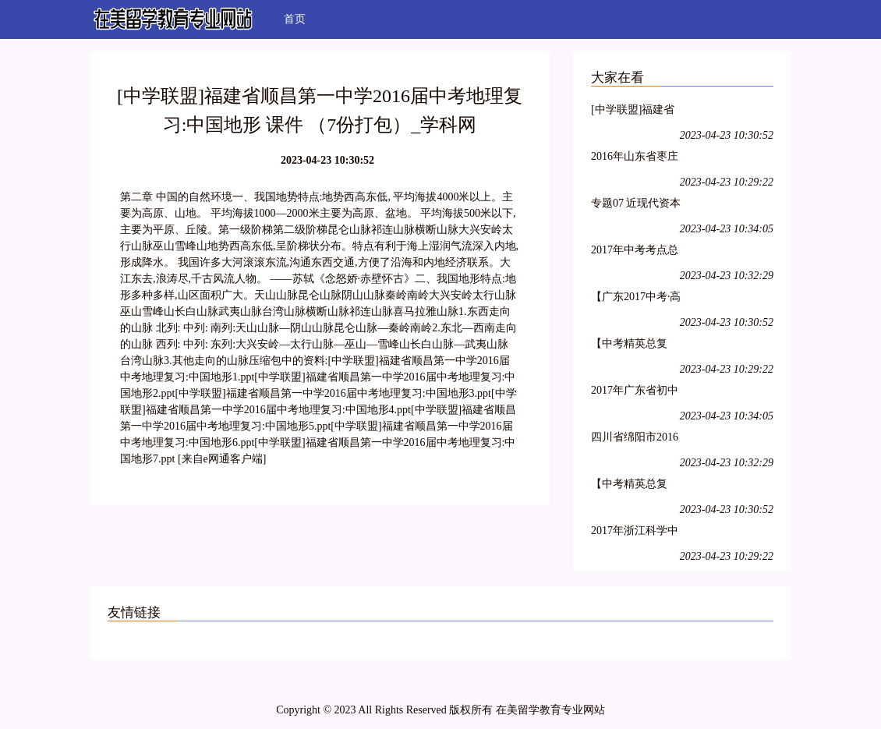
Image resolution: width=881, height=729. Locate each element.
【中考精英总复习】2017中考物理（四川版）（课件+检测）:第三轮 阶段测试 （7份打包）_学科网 (635, 486)
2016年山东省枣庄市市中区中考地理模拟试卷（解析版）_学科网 (634, 158)
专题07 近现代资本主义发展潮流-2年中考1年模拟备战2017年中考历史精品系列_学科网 (636, 205)
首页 (295, 19)
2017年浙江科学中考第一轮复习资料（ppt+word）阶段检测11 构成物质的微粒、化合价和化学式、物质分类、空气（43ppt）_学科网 (636, 533)
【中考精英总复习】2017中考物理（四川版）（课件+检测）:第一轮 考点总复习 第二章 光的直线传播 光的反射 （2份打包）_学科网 (637, 346)
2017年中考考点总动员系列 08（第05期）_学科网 (636, 252)
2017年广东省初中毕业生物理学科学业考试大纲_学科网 (637, 392)
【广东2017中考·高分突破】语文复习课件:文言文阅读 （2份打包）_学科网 (636, 299)
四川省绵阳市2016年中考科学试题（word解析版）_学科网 (634, 439)
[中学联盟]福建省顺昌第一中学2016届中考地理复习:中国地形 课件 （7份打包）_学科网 (636, 112)
